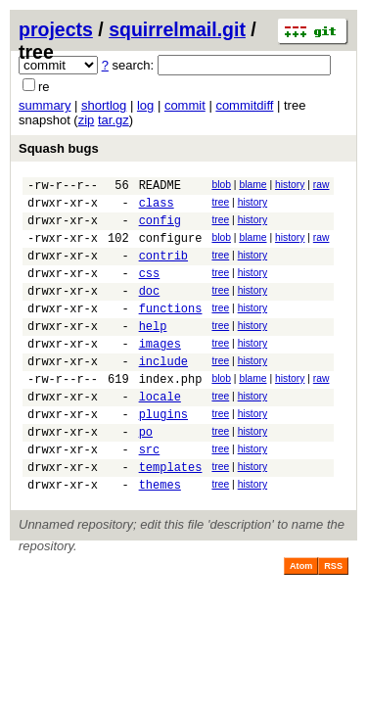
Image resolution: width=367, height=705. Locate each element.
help (153, 352)
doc (150, 311)
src (150, 496)
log (145, 105)
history (289, 184)
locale (160, 434)
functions (171, 331)
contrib (163, 269)
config (160, 228)
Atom (301, 619)
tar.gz (113, 120)
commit (185, 105)
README (160, 187)
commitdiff (244, 105)
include (163, 393)
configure (171, 249)
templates (171, 516)
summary (44, 105)
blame (252, 184)
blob (221, 184)
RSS (333, 619)
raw (321, 184)
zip (86, 120)
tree (220, 205)
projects (56, 29)
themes (160, 537)
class (156, 208)
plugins (163, 454)
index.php (171, 413)
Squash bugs (59, 148)
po (146, 475)
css (150, 290)
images (160, 372)
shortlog (103, 105)
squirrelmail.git (177, 29)
